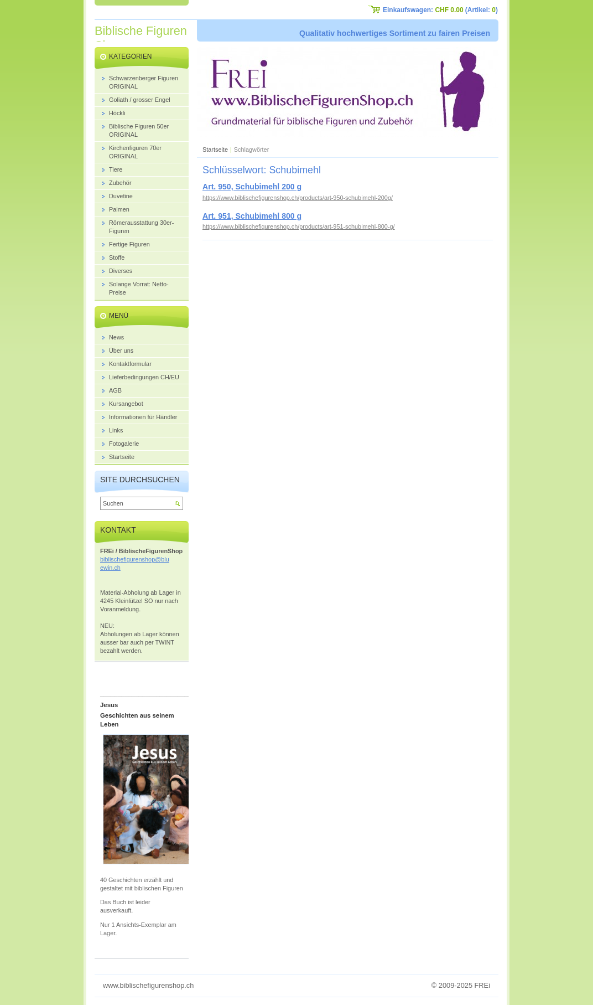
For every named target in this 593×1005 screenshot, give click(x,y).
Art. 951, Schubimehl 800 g (251, 216)
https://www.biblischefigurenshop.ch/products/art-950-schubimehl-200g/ (297, 197)
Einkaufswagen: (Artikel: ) (440, 10)
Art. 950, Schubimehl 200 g (251, 186)
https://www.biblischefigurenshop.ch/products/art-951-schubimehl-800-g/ (298, 226)
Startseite (215, 149)
